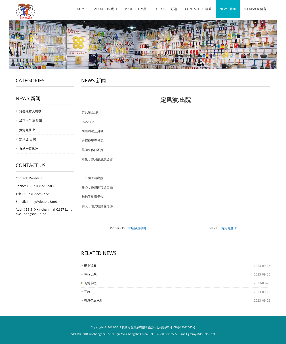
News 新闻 (228, 9)
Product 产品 (136, 9)
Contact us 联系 (198, 9)
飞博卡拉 (90, 283)
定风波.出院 (27, 139)
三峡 (87, 292)
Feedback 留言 (255, 9)
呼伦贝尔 (90, 274)
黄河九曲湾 (228, 228)
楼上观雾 (90, 265)
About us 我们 (105, 9)
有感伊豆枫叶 (137, 228)
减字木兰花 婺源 (30, 120)
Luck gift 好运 (166, 9)
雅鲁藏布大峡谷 (30, 111)
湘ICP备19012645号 (182, 327)
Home (81, 9)
